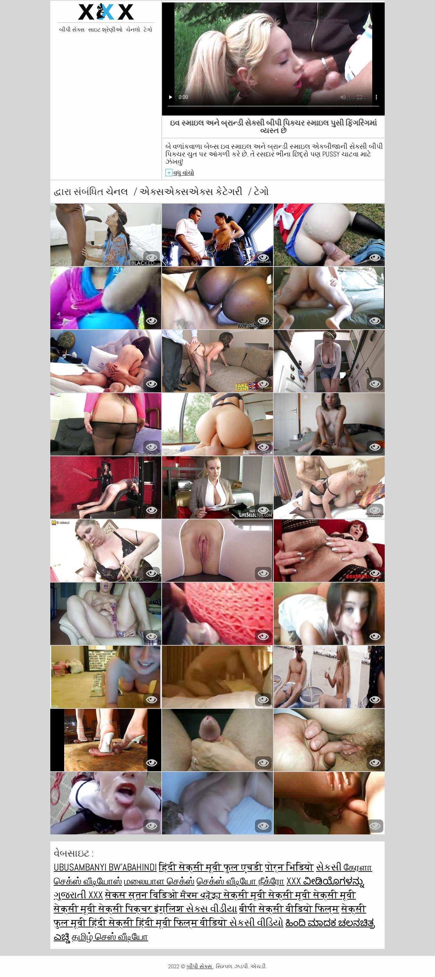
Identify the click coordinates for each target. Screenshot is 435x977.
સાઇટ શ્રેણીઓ (105, 29)
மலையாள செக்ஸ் (159, 881)
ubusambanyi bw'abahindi (105, 867)
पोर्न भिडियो (289, 867)
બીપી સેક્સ (72, 29)
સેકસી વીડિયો (256, 923)
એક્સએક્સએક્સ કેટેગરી (192, 192)
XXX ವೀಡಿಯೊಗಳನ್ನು (325, 881)
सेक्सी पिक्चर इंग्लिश (142, 909)
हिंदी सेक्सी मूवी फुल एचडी (211, 867)
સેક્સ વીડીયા (211, 909)
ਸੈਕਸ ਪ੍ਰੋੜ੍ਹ (202, 895)
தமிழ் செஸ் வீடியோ (110, 937)
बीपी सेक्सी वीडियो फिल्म (289, 909)
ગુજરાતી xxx (78, 895)
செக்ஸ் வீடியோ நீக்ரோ (240, 881)
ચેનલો (133, 29)
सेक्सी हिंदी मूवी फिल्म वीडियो (169, 923)
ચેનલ (118, 192)
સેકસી (330, 867)
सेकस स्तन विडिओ (142, 895)
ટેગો (148, 29)
